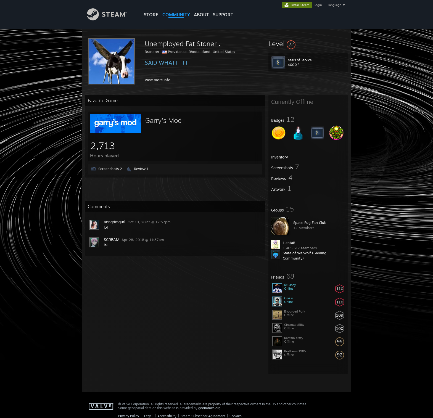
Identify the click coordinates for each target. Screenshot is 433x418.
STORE (151, 14)
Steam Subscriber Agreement (203, 416)
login (318, 5)
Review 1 (141, 168)
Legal (148, 416)
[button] (308, 43)
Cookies (235, 416)
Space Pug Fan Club (309, 222)
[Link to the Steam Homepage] (111, 19)
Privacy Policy (128, 416)
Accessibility (166, 416)
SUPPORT (223, 14)
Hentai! (289, 242)
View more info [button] (157, 80)
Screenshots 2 (110, 168)
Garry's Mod (163, 120)
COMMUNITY (176, 14)
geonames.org (209, 408)
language (334, 5)
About (201, 14)
